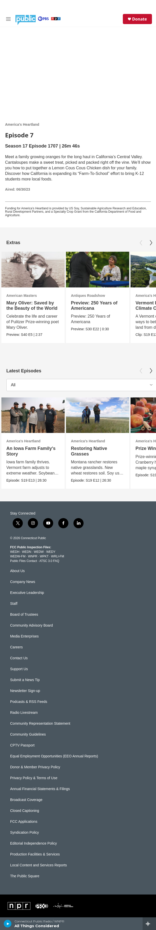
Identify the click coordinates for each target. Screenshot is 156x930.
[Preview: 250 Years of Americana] (97, 269)
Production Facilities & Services (35, 854)
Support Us (19, 669)
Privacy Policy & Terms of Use (33, 778)
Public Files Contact (23, 561)
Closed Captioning (24, 811)
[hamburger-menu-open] (8, 19)
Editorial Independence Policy (33, 843)
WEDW (39, 552)
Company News (22, 582)
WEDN (26, 552)
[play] (8, 923)
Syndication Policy (24, 832)
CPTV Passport (22, 745)
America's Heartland (22, 124)
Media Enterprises (24, 636)
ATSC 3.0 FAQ (49, 561)
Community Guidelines (28, 734)
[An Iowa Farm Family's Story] (33, 415)
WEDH (14, 552)
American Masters (21, 296)
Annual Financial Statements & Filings (40, 789)
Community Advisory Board (31, 625)
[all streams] (149, 923)
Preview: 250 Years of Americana (94, 305)
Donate (139, 19)
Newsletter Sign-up (25, 691)
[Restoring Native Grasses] (97, 415)
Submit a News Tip (25, 680)
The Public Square (24, 876)
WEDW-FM (17, 556)
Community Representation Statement (40, 723)
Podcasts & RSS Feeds (28, 702)
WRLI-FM (57, 556)
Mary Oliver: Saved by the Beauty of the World (31, 305)
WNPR (32, 556)
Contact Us (19, 658)
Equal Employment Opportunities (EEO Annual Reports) (54, 756)
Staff (13, 604)
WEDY (50, 552)
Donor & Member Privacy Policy (35, 767)
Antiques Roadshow (88, 296)
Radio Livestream (24, 713)
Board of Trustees (24, 614)
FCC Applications (23, 822)
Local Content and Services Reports (38, 865)
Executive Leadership (27, 593)
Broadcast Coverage (26, 800)
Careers (16, 647)
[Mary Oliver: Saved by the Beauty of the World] (33, 269)
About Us (17, 571)
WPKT (44, 556)
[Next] (150, 243)
